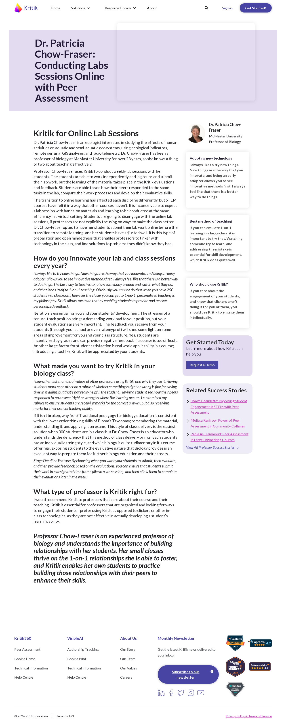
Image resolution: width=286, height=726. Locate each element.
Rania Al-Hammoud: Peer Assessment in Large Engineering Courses (219, 437)
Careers (126, 677)
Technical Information (31, 668)
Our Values (128, 668)
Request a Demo (202, 365)
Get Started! (255, 8)
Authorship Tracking (83, 649)
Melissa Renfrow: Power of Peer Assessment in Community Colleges (218, 423)
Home (55, 8)
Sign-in (227, 8)
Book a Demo (24, 659)
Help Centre (23, 677)
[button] (80, 8)
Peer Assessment (27, 649)
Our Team (127, 659)
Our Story (127, 649)
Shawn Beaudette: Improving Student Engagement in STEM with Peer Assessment (219, 406)
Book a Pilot (76, 659)
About (152, 8)
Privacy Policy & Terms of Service (249, 716)
